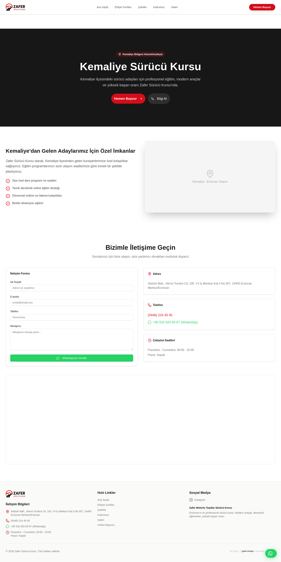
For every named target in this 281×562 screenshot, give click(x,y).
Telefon (14, 311)
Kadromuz (159, 7)
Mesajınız (15, 326)
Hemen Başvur (262, 7)
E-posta (14, 296)
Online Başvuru (106, 525)
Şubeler (142, 7)
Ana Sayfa (102, 7)
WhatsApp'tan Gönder (71, 358)
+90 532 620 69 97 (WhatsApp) (173, 322)
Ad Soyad (15, 282)
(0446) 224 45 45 (160, 315)
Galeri (174, 7)
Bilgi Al (159, 98)
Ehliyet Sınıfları (123, 7)
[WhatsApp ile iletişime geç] (271, 553)
